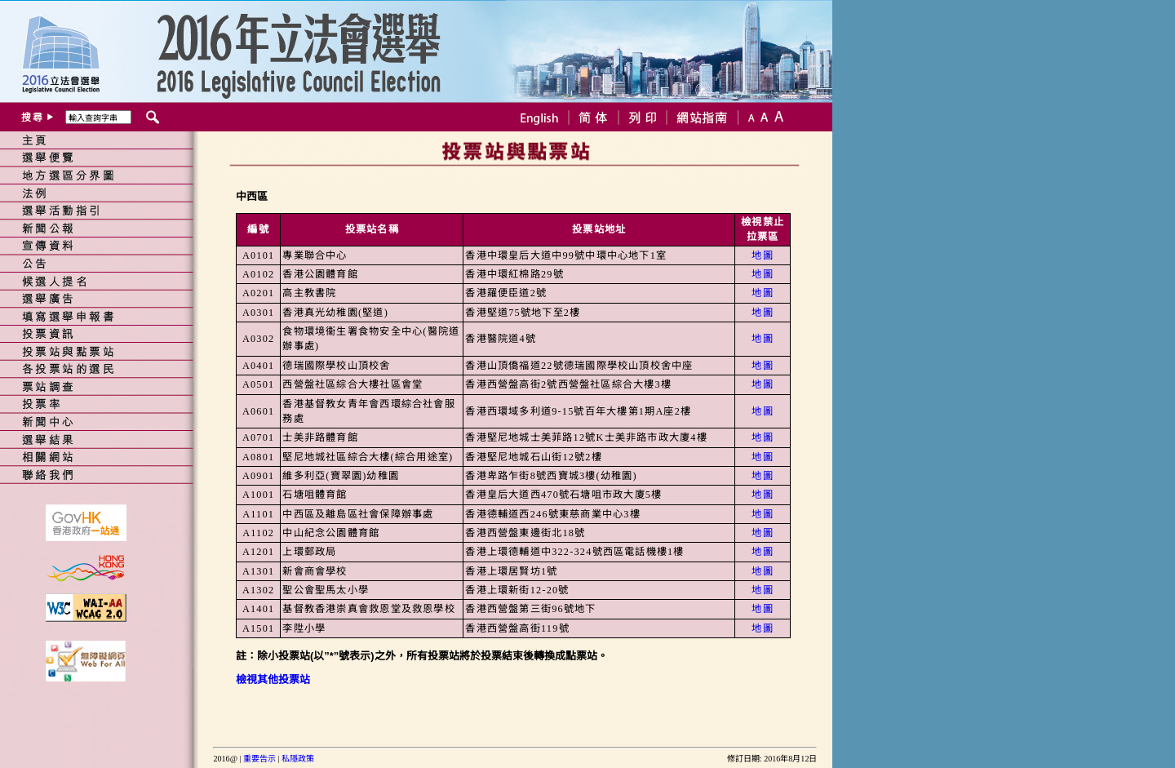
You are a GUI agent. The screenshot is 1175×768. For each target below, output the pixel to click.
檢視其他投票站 (273, 679)
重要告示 (259, 758)
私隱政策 (298, 758)
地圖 (762, 255)
